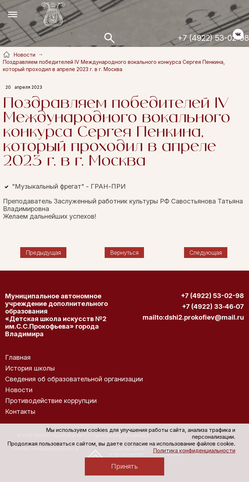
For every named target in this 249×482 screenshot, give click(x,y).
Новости (18, 390)
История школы (30, 368)
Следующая (205, 252)
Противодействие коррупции (51, 400)
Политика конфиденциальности (194, 450)
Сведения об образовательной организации (74, 379)
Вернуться (124, 252)
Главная (18, 357)
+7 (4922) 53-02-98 (213, 38)
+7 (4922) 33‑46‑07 (213, 306)
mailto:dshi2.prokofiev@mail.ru (193, 317)
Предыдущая (43, 252)
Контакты (20, 411)
